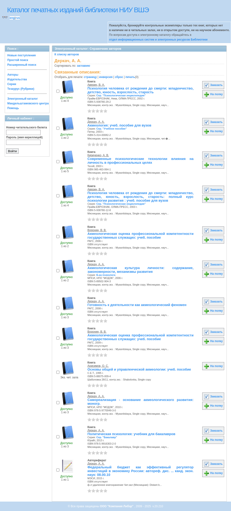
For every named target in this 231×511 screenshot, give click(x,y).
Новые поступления (21, 55)
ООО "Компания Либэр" (117, 506)
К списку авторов (66, 54)
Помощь (13, 108)
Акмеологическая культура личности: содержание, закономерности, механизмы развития (140, 270)
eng (12, 18)
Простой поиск (17, 60)
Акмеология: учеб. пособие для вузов (119, 125)
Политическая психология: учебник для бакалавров (131, 434)
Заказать (213, 85)
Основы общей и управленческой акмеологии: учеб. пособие (139, 369)
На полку (213, 94)
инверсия (106, 77)
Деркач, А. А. (95, 121)
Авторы (12, 74)
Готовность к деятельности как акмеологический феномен (136, 305)
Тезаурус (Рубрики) (20, 88)
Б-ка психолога (106, 275)
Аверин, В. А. (96, 84)
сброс (119, 77)
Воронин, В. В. (97, 230)
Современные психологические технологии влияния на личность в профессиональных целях (140, 160)
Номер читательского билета (26, 127)
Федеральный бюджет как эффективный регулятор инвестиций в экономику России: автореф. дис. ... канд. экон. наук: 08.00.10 (140, 471)
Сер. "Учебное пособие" (111, 128)
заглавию (83, 65)
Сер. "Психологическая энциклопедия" (121, 95)
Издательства (17, 79)
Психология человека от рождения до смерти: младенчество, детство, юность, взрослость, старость (140, 90)
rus (17, 18)
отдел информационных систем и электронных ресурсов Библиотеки (158, 39)
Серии (11, 84)
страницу (90, 77)
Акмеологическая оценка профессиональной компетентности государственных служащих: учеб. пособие (140, 235)
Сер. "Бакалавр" (106, 437)
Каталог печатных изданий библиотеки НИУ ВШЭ (78, 10)
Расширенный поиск (21, 64)
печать (130, 77)
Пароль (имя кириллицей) (24, 137)
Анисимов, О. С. (98, 366)
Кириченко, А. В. (98, 155)
